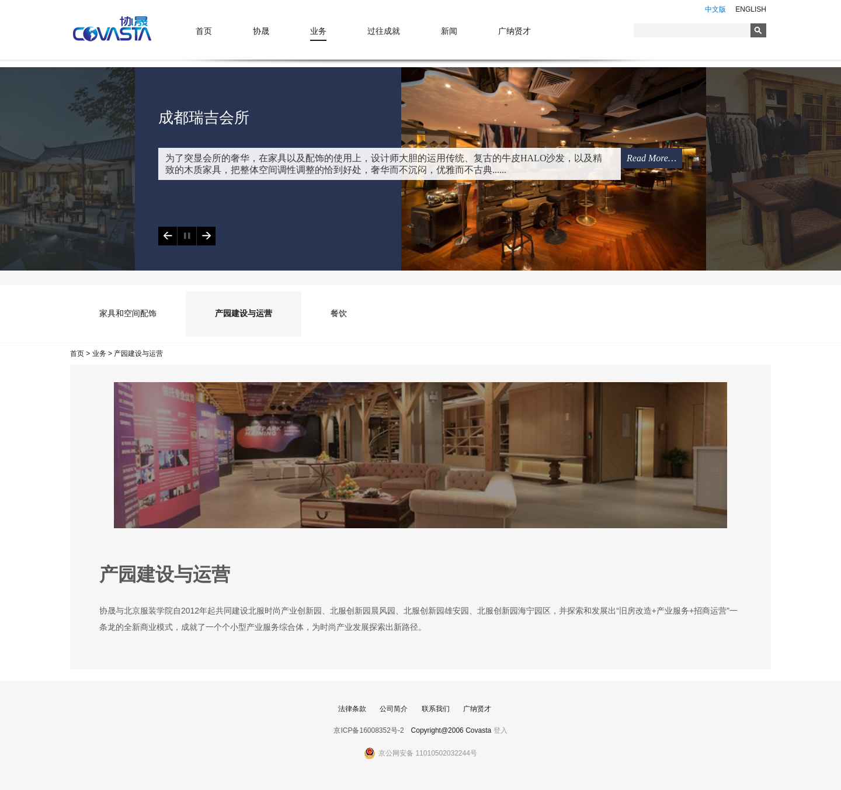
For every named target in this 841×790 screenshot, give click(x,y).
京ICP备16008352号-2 (368, 730)
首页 (204, 31)
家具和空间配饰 (128, 313)
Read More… (651, 158)
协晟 (261, 31)
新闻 (449, 31)
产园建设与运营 (243, 313)
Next (206, 236)
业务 (318, 31)
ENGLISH (750, 9)
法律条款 (352, 709)
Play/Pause (186, 236)
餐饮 (339, 313)
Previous (167, 236)
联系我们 (436, 709)
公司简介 (394, 709)
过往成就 (383, 31)
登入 (501, 730)
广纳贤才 (514, 31)
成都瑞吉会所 (203, 117)
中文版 (715, 9)
